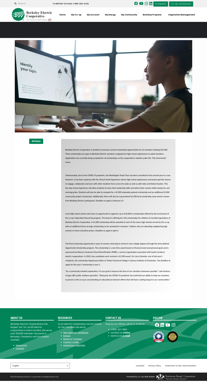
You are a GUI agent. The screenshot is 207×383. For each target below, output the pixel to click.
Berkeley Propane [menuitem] (185, 11)
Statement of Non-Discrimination (181, 368)
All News (36, 143)
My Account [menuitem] (125, 11)
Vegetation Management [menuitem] (182, 19)
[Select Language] (40, 368)
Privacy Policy (155, 368)
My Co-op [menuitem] (108, 11)
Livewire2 (141, 368)
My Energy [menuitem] (142, 11)
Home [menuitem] (93, 11)
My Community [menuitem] (162, 11)
